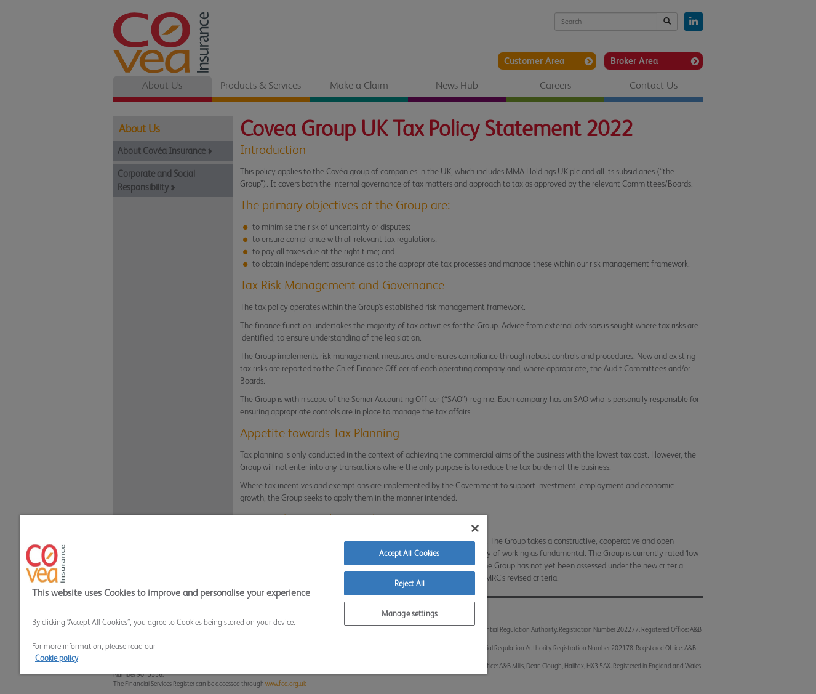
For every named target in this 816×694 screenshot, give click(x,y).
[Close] (475, 528)
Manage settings (410, 613)
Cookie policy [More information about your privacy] (56, 658)
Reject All (409, 583)
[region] (253, 594)
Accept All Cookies (409, 553)
